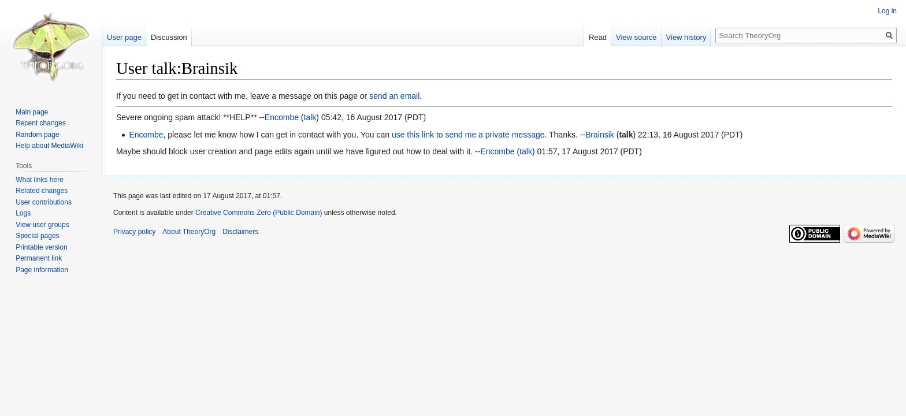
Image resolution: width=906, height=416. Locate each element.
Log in (887, 11)
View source (636, 37)
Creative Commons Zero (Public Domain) (258, 213)
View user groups (42, 225)
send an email (394, 96)
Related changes (42, 191)
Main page (32, 112)
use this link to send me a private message (468, 134)
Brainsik (599, 134)
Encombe (282, 117)
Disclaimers (240, 232)
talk (310, 117)
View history (686, 37)
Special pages (37, 236)
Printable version (41, 247)
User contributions (44, 202)
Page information (42, 270)
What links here (40, 180)
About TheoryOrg (189, 232)
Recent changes (41, 123)
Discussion (169, 37)
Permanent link (39, 258)
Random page (37, 135)
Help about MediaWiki (49, 146)
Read (598, 37)
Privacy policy (134, 232)
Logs (23, 213)
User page (124, 37)
